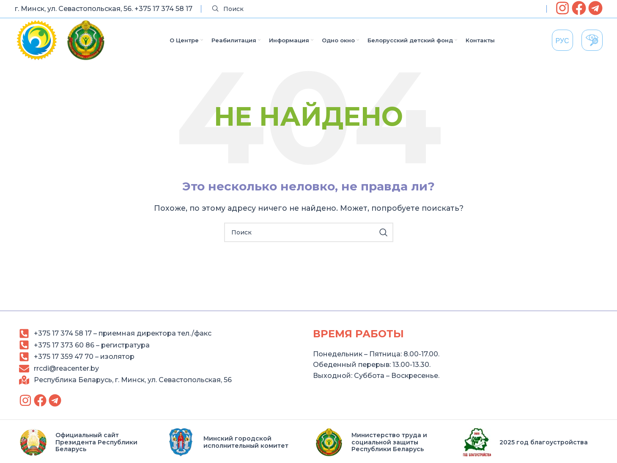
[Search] (374, 9)
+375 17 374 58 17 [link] (163, 9)
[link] (562, 8)
